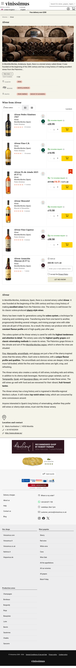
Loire (5, 621)
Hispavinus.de (8, 557)
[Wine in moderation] (38, 486)
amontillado (23, 353)
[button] (68, 9)
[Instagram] (39, 518)
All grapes (43, 574)
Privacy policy (53, 654)
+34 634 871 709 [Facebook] (47, 502)
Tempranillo (7, 379)
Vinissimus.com (9, 535)
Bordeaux (6, 599)
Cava (42, 552)
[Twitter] (48, 518)
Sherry (42, 535)
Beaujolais (7, 616)
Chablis (6, 638)
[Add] (67, 129)
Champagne (7, 594)
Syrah (16, 379)
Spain (19, 81)
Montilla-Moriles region (36, 345)
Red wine (43, 541)
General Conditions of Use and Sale (36, 654)
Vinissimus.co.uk (9, 546)
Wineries (4, 17)
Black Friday (44, 579)
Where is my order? (47, 495)
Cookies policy (63, 654)
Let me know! (60, 279)
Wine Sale (43, 557)
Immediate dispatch (56, 120)
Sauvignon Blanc (31, 379)
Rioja (5, 610)
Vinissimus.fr (8, 541)
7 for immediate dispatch (58, 178)
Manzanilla (12, 353)
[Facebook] (44, 518)
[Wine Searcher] (38, 461)
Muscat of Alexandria (38, 94)
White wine (44, 546)
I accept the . (58, 274)
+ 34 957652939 (11, 430)
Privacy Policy (63, 274)
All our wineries (45, 568)
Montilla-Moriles (23, 88)
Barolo (5, 627)
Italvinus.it (7, 552)
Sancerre (6, 643)
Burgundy (6, 605)
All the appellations (46, 563)
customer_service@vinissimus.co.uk (53, 512)
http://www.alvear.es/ (13, 433)
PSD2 (26, 480)
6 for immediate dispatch (58, 236)
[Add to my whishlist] (43, 116)
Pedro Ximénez (22, 94)
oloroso (36, 353)
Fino (4, 353)
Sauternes (6, 632)
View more (6, 74)
